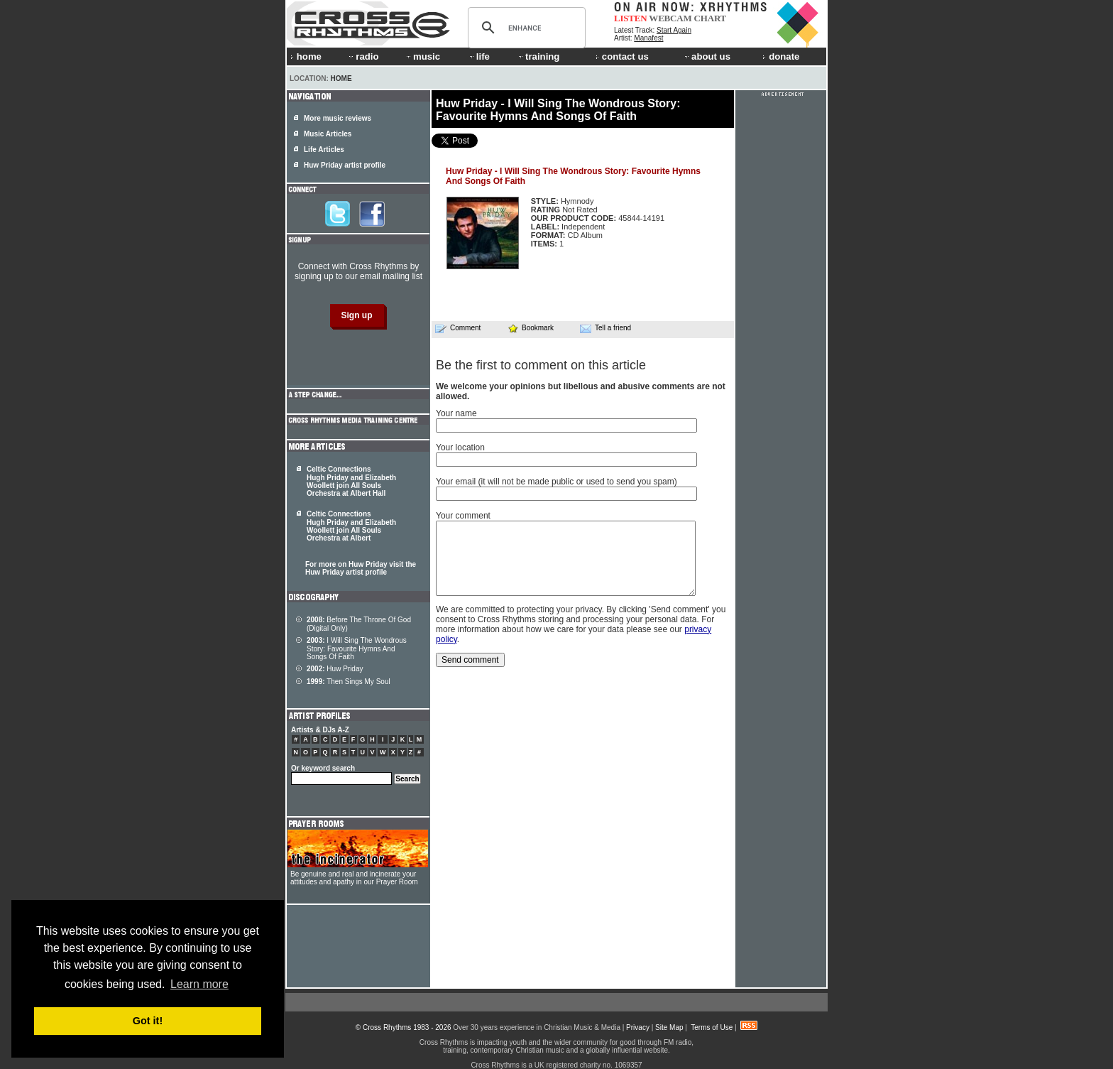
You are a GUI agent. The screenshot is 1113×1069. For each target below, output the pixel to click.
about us (706, 56)
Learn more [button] (199, 984)
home (306, 56)
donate (780, 56)
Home (341, 78)
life (479, 56)
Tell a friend (605, 328)
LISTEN (630, 18)
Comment (458, 328)
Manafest (648, 38)
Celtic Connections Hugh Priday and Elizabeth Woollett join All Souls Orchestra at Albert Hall (351, 481)
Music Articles (327, 134)
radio (362, 56)
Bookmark (531, 327)
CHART (710, 18)
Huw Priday (335, 669)
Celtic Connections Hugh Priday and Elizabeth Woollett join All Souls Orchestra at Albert (351, 526)
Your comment (463, 516)
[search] (524, 27)
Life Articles (324, 149)
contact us (622, 56)
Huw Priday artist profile (344, 165)
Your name (456, 413)
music (422, 56)
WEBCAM (670, 18)
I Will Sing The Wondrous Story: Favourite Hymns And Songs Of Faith (357, 648)
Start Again (674, 30)
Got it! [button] (148, 1020)
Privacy (637, 1027)
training (538, 56)
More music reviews (337, 118)
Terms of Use (712, 1027)
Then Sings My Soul (348, 681)
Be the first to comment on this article (541, 365)
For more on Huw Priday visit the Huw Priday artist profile (360, 568)
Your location (460, 447)
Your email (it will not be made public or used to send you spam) (556, 482)
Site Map (669, 1027)
